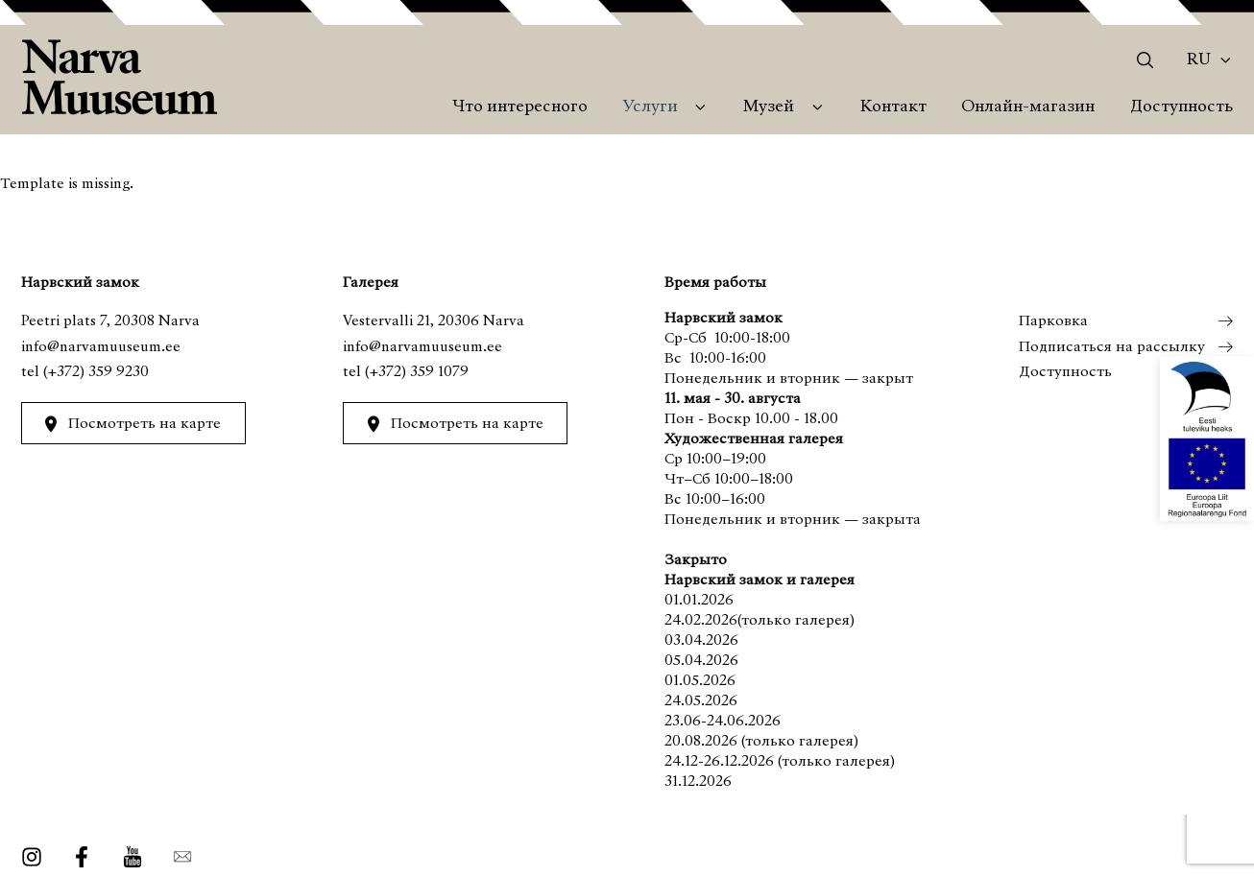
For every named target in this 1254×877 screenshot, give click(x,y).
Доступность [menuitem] (1181, 107)
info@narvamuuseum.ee (101, 347)
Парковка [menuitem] (1052, 321)
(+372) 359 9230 (96, 372)
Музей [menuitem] (768, 107)
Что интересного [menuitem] (520, 107)
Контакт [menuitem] (893, 107)
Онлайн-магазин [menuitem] (1028, 107)
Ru (1199, 60)
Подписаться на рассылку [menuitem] (1111, 347)
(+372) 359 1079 (417, 372)
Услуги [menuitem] (650, 107)
